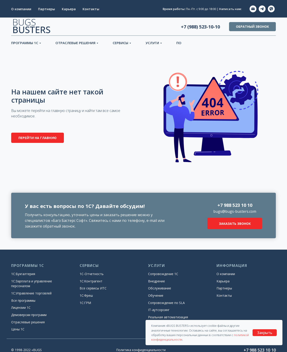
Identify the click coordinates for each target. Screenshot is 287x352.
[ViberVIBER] (271, 8)
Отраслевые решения (28, 322)
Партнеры (46, 9)
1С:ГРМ (85, 303)
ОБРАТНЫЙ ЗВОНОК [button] (252, 26)
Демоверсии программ (29, 315)
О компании (21, 9)
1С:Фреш (86, 295)
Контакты (91, 9)
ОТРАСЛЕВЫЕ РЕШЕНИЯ (75, 43)
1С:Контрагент (91, 281)
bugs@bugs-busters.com (234, 211)
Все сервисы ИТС (93, 288)
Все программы (23, 300)
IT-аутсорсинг (159, 310)
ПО (178, 43)
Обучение (155, 295)
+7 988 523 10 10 (234, 205)
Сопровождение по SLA (166, 303)
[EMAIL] (253, 8)
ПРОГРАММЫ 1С (24, 43)
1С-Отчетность (92, 274)
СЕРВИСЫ (120, 43)
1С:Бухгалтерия (23, 274)
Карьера (69, 9)
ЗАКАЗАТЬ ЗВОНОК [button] (235, 223)
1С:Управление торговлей (31, 293)
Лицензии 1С (21, 307)
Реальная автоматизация (168, 317)
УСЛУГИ (152, 43)
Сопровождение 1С (163, 274)
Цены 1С (17, 329)
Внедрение (156, 281)
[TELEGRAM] (262, 8)
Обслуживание (159, 288)
